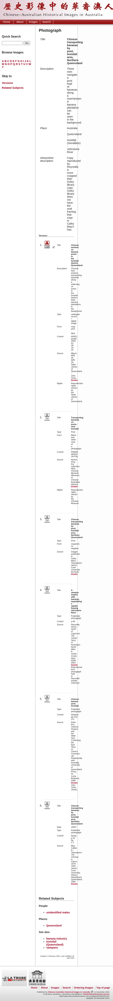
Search (46, 21)
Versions (7, 82)
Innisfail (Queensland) (54, 943)
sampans (52, 947)
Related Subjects (12, 87)
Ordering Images (83, 987)
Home (6, 21)
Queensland (54, 925)
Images (33, 21)
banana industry (56, 938)
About (19, 21)
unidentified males (58, 912)
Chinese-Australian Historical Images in (69, 992)
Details (74, 380)
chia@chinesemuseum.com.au (96, 994)
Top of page (103, 987)
